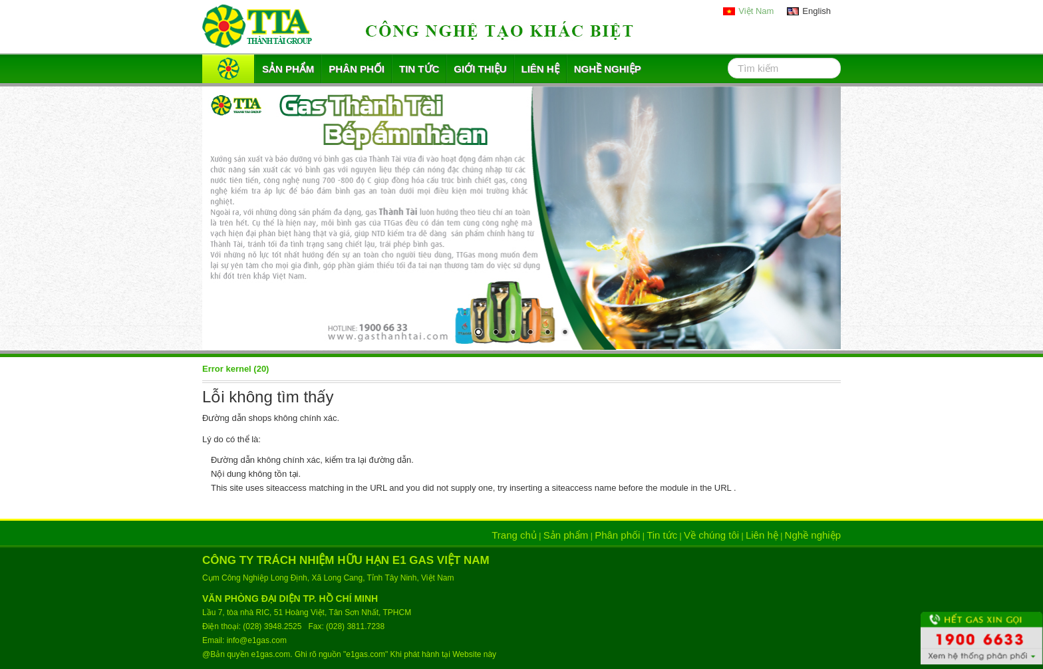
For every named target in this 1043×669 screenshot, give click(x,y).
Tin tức (419, 68)
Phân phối (356, 68)
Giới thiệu (480, 68)
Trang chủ (514, 535)
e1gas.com (271, 654)
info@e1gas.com (257, 640)
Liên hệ (540, 68)
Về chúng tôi (711, 535)
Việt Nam (756, 11)
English (816, 11)
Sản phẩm (288, 68)
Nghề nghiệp (607, 68)
